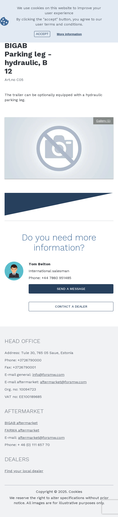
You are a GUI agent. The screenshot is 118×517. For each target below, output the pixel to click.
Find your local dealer (24, 471)
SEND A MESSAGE (71, 289)
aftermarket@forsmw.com (63, 382)
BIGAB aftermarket (21, 423)
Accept (42, 33)
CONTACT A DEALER (71, 306)
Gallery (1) (103, 121)
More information (69, 33)
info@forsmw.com (48, 374)
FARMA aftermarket (22, 430)
